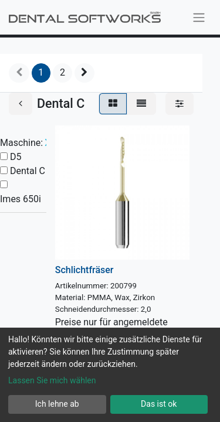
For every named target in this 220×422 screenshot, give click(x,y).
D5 (16, 156)
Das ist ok (159, 404)
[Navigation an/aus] (199, 17)
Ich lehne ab (57, 404)
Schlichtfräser (84, 269)
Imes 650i (20, 199)
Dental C (27, 170)
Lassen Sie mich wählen (52, 380)
